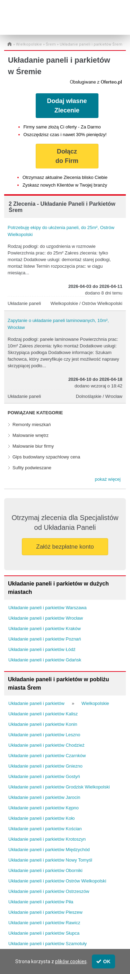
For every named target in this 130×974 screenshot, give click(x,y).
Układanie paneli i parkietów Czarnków (47, 755)
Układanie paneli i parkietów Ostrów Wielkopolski (57, 880)
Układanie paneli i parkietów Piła (40, 901)
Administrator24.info (32, 21)
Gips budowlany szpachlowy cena (46, 456)
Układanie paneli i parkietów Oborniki (45, 870)
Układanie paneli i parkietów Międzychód (49, 849)
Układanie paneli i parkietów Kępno (43, 807)
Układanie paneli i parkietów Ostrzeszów (48, 891)
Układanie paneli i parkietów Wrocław (45, 618)
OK (103, 961)
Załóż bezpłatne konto (65, 546)
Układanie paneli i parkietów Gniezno (45, 766)
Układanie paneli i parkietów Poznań (44, 639)
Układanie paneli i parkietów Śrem (91, 44)
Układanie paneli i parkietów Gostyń (44, 776)
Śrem (51, 44)
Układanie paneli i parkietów (36, 703)
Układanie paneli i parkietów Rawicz (44, 922)
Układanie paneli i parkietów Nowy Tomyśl (50, 860)
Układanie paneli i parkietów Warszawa (47, 607)
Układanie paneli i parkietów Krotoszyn (47, 839)
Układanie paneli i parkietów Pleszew (45, 912)
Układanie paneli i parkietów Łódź (42, 649)
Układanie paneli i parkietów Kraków (44, 628)
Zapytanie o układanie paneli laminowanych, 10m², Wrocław (58, 324)
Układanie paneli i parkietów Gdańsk (44, 659)
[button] (108, 479)
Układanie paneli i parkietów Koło (41, 818)
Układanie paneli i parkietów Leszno (44, 734)
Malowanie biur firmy (33, 446)
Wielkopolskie (29, 44)
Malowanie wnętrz (30, 435)
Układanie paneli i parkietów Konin (42, 724)
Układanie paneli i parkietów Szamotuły (47, 943)
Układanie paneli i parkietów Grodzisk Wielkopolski (59, 787)
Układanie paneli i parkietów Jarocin (44, 797)
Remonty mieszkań (31, 424)
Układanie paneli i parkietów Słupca (43, 933)
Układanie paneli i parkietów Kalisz (43, 713)
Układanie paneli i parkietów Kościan (45, 828)
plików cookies (71, 961)
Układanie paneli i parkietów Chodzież (46, 745)
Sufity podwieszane (31, 467)
